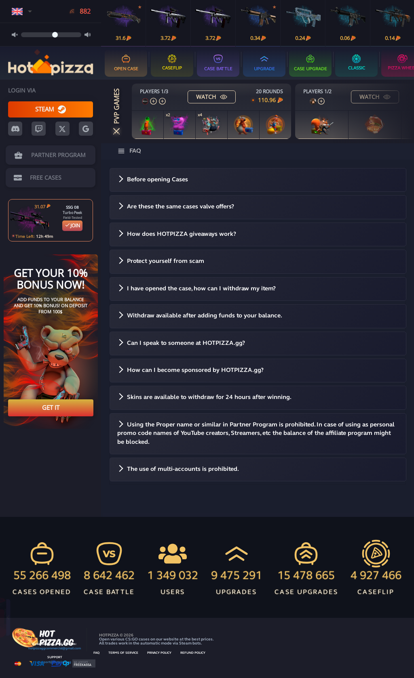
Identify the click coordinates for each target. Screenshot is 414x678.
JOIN (72, 225)
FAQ (96, 653)
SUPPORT (54, 657)
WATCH (211, 97)
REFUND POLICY (192, 653)
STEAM (50, 109)
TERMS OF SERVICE (123, 653)
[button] (258, 180)
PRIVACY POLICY (159, 653)
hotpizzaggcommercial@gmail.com (54, 648)
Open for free (76, 617)
